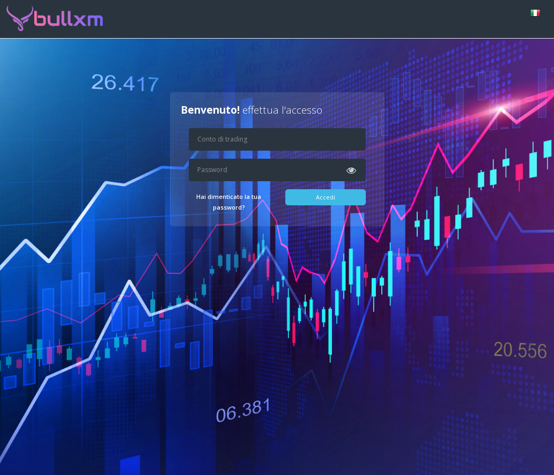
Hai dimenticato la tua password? (228, 201)
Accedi (325, 197)
